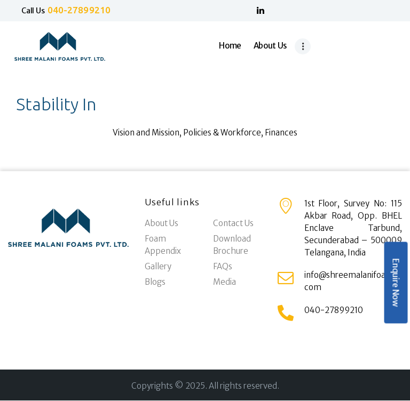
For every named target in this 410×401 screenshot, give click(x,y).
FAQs (222, 266)
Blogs (155, 282)
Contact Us (233, 223)
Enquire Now (395, 283)
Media (224, 282)
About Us (161, 223)
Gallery (158, 266)
